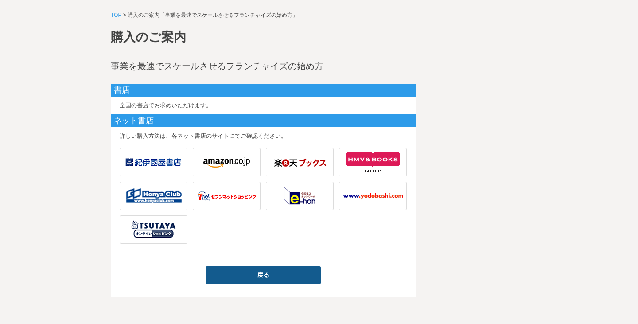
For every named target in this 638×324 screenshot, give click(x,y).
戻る (263, 274)
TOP (116, 15)
